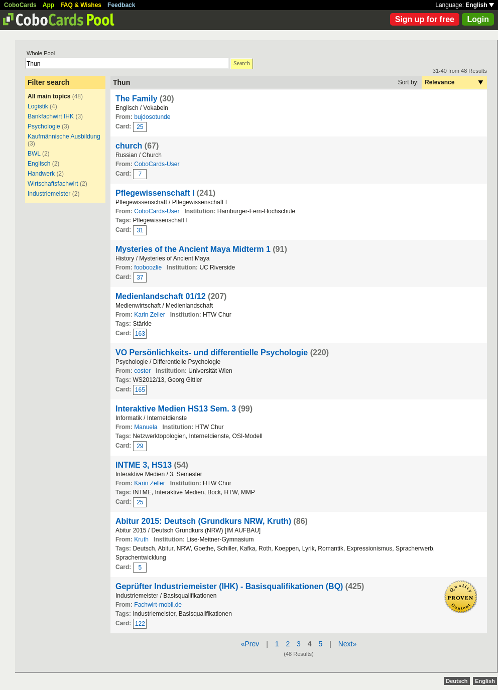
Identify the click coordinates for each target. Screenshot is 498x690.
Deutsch (456, 681)
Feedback (121, 5)
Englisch (40, 163)
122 (140, 623)
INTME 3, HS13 (143, 465)
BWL (34, 153)
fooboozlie (148, 267)
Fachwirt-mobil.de (158, 604)
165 (140, 389)
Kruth (141, 539)
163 (140, 333)
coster (142, 370)
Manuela (145, 427)
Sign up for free (424, 19)
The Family (136, 98)
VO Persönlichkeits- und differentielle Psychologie (211, 352)
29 (140, 446)
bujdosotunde (152, 116)
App (48, 5)
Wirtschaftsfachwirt (53, 183)
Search (241, 63)
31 (140, 230)
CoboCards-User (156, 164)
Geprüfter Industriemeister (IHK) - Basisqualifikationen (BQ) (229, 586)
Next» (347, 644)
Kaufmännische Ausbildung (64, 136)
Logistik (38, 106)
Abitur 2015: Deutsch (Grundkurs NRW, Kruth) (203, 521)
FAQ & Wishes (80, 5)
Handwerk (41, 173)
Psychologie (44, 126)
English (479, 5)
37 (140, 277)
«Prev (250, 644)
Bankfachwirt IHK (51, 116)
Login (478, 19)
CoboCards (20, 5)
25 (140, 126)
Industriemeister (49, 193)
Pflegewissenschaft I (154, 193)
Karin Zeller (149, 314)
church (128, 146)
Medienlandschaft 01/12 (160, 296)
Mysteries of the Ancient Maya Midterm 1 (193, 249)
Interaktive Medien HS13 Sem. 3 (175, 408)
